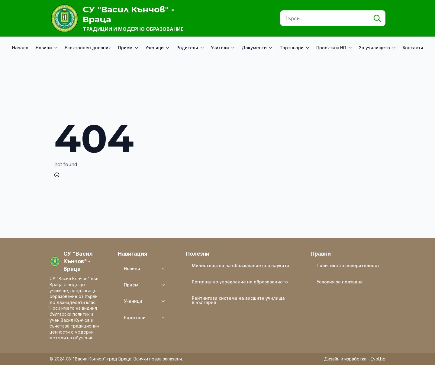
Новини (44, 47)
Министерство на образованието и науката (240, 265)
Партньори (291, 47)
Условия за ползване (340, 281)
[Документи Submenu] (271, 48)
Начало (20, 47)
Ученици (154, 47)
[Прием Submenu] (137, 48)
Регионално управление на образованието (240, 281)
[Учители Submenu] (233, 48)
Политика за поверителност (348, 265)
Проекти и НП (331, 47)
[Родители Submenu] (202, 48)
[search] (377, 18)
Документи (254, 47)
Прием (125, 47)
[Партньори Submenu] (308, 48)
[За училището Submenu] (394, 48)
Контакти (413, 47)
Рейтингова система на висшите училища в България (238, 300)
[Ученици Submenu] (168, 48)
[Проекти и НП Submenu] (350, 48)
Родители (187, 47)
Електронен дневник (88, 47)
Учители (220, 47)
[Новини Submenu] (56, 48)
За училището (374, 47)
